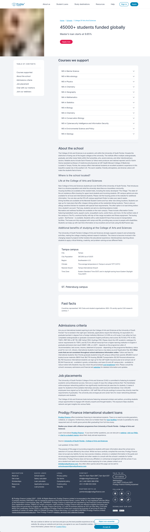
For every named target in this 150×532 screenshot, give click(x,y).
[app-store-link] (121, 510)
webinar (123, 433)
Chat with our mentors (26, 88)
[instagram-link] (115, 500)
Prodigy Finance (64, 417)
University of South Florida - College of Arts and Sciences (86, 441)
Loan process (39, 487)
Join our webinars (24, 92)
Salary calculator (40, 478)
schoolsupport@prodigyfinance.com (72, 466)
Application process (41, 484)
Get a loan (15, 478)
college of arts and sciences (85, 20)
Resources (100, 4)
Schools (69, 20)
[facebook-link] (121, 493)
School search (39, 476)
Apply (134, 4)
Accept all (110, 527)
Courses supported (24, 72)
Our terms (60, 478)
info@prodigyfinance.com (68, 464)
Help (113, 4)
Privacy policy (62, 476)
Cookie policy (62, 484)
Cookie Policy (57, 527)
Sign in (124, 4)
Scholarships (16, 481)
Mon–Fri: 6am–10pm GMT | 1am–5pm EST (94, 476)
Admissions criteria (24, 80)
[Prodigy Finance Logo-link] (18, 4)
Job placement (23, 84)
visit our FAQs (132, 433)
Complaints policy (63, 481)
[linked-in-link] (115, 493)
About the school (24, 76)
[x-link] (128, 493)
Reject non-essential (110, 521)
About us (46, 4)
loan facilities (112, 420)
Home (62, 20)
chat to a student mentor (69, 435)
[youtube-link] (121, 500)
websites (97, 367)
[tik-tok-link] (128, 500)
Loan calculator (40, 481)
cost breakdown (109, 365)
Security (60, 487)
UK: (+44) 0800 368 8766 (89, 481)
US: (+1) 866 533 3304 (87, 484)
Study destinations (82, 4)
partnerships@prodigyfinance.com (92, 492)
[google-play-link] (115, 510)
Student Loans (62, 4)
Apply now (66, 42)
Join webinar (119, 477)
